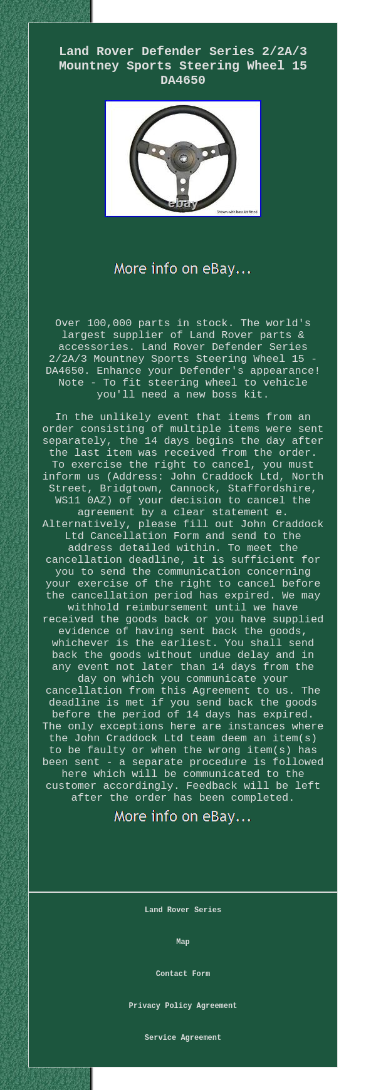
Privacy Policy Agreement (183, 1006)
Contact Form (183, 974)
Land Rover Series (183, 910)
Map (183, 942)
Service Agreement (183, 1038)
